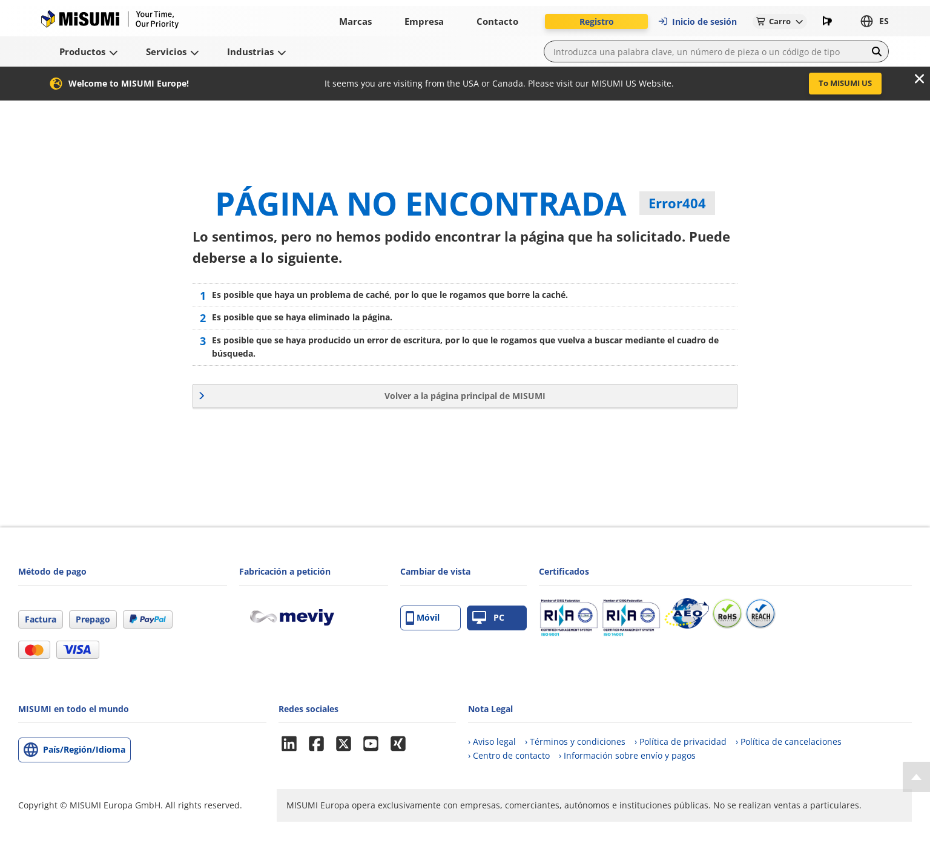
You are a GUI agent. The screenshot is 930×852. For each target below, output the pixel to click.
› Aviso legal (492, 741)
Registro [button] (596, 21)
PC (488, 618)
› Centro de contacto (509, 755)
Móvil (423, 618)
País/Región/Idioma (84, 749)
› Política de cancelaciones (789, 741)
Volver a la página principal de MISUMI (465, 395)
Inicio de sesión (697, 21)
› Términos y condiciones (575, 741)
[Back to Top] (916, 777)
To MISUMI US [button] (845, 83)
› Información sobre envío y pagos (627, 755)
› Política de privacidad (681, 741)
